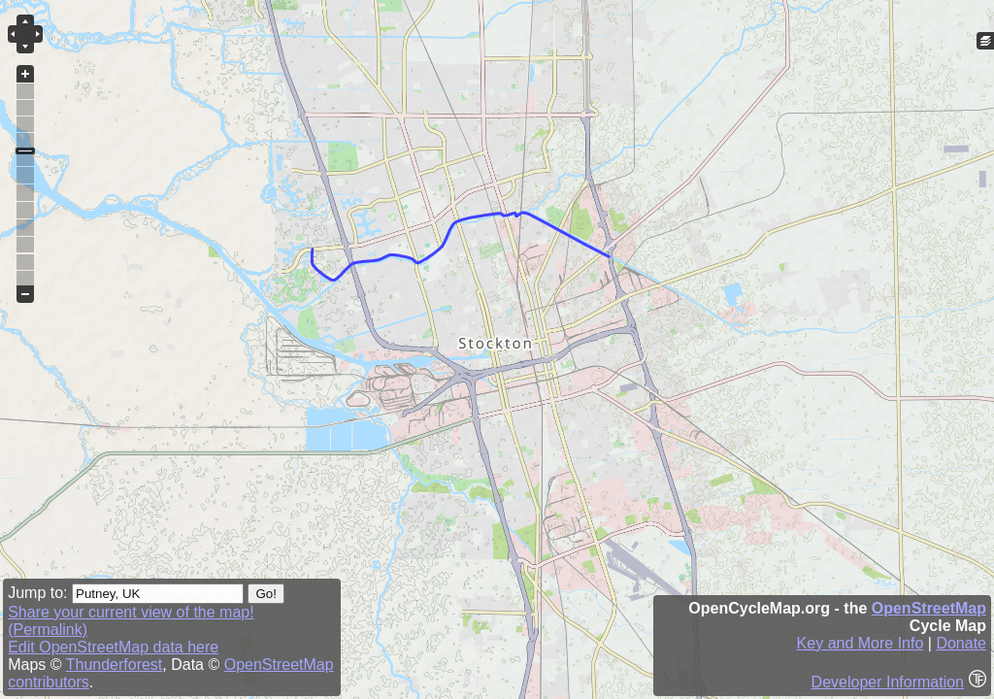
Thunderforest (114, 664)
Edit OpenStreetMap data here (113, 647)
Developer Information (888, 682)
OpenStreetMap (929, 608)
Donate (961, 643)
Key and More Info (860, 643)
